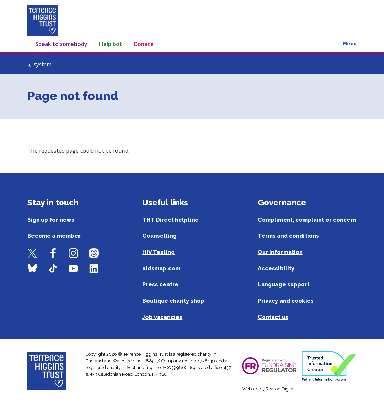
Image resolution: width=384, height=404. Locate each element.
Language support (284, 284)
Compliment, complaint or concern (307, 220)
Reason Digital (280, 389)
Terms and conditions (288, 236)
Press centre (160, 284)
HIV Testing (158, 252)
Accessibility (276, 268)
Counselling (159, 236)
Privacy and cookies (286, 301)
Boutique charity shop (173, 301)
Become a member (54, 236)
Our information (280, 252)
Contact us (273, 317)
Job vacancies (162, 317)
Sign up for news (50, 220)
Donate (144, 44)
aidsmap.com (161, 268)
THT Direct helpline (170, 220)
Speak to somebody (61, 44)
